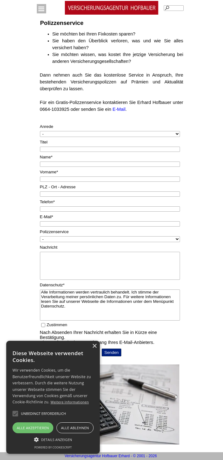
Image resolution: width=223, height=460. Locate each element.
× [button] (94, 346)
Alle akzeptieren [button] (33, 427)
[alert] (53, 397)
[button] (43, 413)
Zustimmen (57, 324)
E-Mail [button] (119, 109)
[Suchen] (174, 8)
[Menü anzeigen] (41, 8)
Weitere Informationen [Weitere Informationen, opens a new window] (70, 402)
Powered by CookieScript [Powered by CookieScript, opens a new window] (53, 447)
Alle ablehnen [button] (75, 427)
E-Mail (46, 216)
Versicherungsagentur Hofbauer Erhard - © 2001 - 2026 (111, 456)
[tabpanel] (111, 75)
